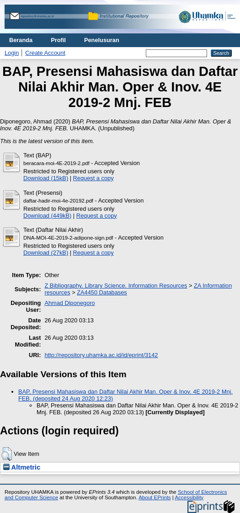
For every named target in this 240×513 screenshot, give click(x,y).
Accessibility (189, 497)
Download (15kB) (45, 178)
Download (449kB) (47, 215)
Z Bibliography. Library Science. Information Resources (115, 285)
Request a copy (93, 178)
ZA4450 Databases (102, 292)
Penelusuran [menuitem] (101, 40)
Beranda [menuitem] (20, 40)
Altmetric (21, 467)
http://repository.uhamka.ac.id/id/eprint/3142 (101, 355)
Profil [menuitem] (58, 40)
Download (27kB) (45, 252)
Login (12, 52)
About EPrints (155, 497)
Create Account (45, 52)
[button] (6, 454)
